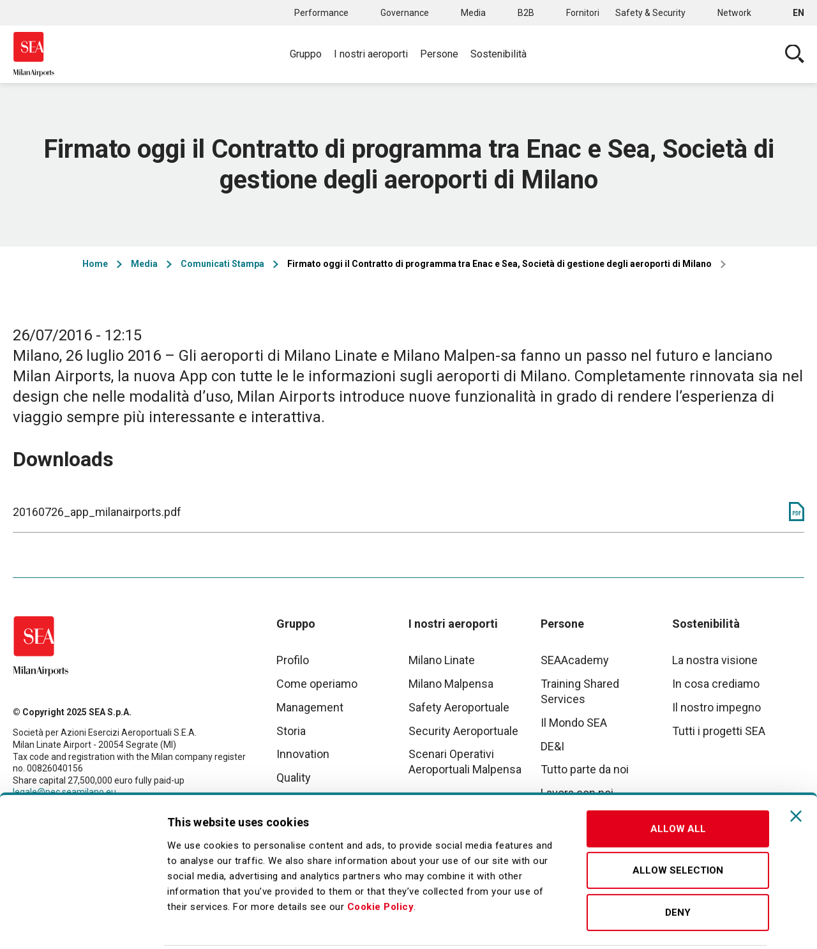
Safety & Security (650, 13)
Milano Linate (441, 660)
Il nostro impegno (716, 707)
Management (309, 707)
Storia (291, 731)
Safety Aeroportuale (458, 707)
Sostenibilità (498, 54)
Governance (404, 13)
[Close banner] (796, 765)
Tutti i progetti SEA (718, 731)
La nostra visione (715, 660)
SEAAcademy (575, 660)
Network (734, 13)
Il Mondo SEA (574, 722)
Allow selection (678, 820)
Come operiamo (316, 683)
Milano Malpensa (450, 683)
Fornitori (582, 13)
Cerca (794, 54)
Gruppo (306, 54)
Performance (321, 13)
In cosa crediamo (716, 683)
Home (95, 264)
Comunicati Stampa (222, 264)
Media (473, 13)
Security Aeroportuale (463, 731)
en (798, 13)
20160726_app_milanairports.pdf (97, 512)
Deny (678, 862)
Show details (672, 924)
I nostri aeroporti (371, 54)
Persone (439, 54)
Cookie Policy (380, 856)
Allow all (678, 778)
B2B (526, 13)
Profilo (292, 660)
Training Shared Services (580, 691)
